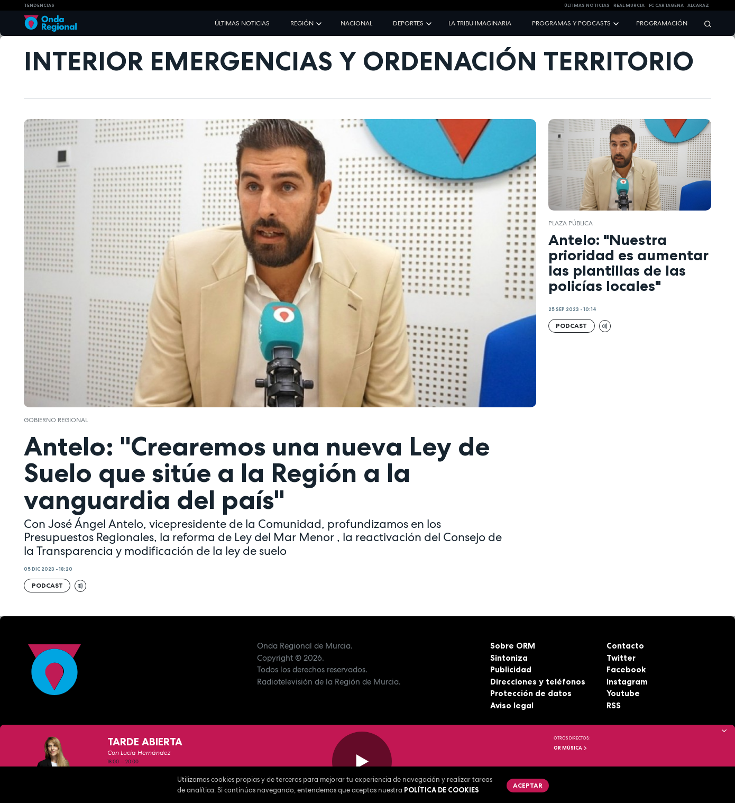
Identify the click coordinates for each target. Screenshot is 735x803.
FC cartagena (666, 5)
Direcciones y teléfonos (537, 682)
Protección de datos (531, 693)
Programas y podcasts (571, 23)
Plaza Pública (570, 223)
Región (302, 23)
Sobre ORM (512, 646)
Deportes (408, 23)
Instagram (627, 682)
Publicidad (510, 669)
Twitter (621, 658)
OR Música (570, 748)
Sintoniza (509, 658)
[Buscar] (704, 23)
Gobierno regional (56, 420)
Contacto (625, 646)
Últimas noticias (242, 23)
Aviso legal (512, 705)
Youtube (623, 693)
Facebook (626, 669)
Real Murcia (629, 5)
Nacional (356, 23)
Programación (661, 23)
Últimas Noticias (587, 5)
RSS (614, 705)
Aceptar (528, 785)
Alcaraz (698, 5)
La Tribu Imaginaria (479, 23)
